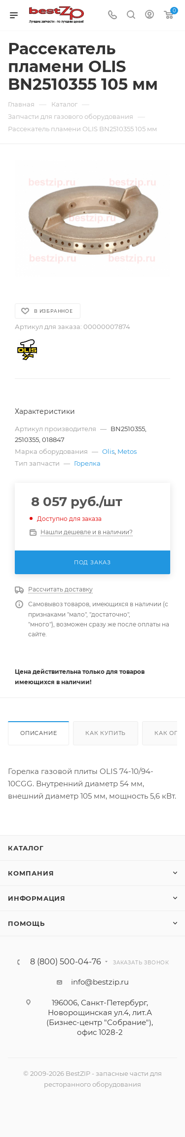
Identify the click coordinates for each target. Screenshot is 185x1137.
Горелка (87, 463)
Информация (37, 898)
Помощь (26, 923)
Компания (31, 873)
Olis (108, 451)
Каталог (26, 848)
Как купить (105, 733)
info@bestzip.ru (100, 982)
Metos (127, 451)
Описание (38, 733)
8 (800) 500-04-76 (65, 962)
